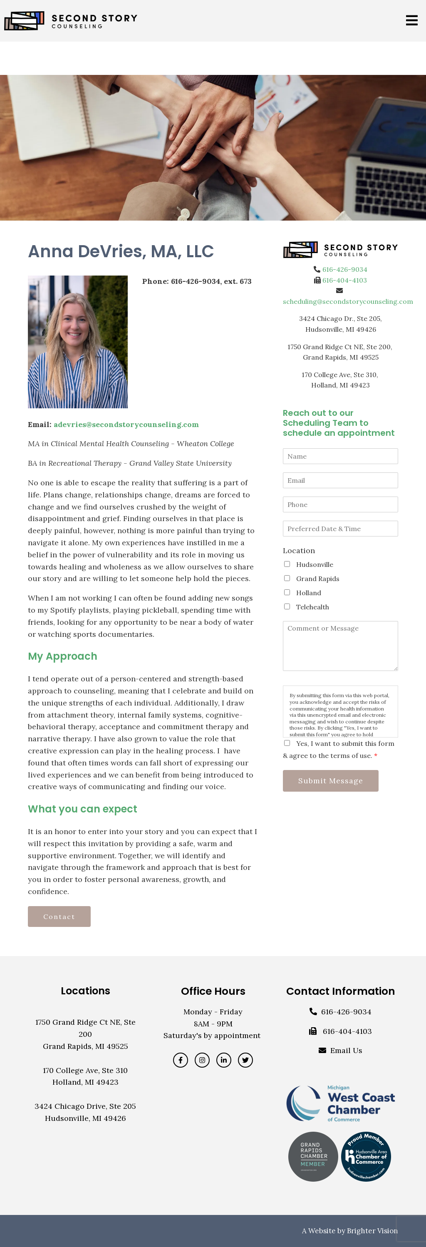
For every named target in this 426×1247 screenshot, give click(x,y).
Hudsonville (314, 564)
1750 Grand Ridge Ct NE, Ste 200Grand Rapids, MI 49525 (85, 1034)
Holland (308, 593)
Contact (59, 916)
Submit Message (330, 780)
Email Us (346, 1050)
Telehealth (312, 607)
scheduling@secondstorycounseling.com (348, 301)
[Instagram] (202, 1060)
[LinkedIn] (223, 1060)
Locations (85, 991)
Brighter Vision (372, 1230)
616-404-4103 (344, 280)
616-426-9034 (344, 269)
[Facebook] (180, 1060)
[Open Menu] (412, 21)
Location (299, 550)
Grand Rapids (317, 578)
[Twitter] (245, 1060)
